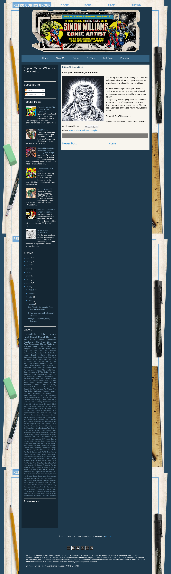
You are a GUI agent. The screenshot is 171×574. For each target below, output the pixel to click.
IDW (43, 439)
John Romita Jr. (42, 443)
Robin (46, 467)
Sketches (43, 474)
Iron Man (38, 351)
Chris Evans (31, 413)
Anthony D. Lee (40, 400)
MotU (48, 458)
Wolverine (36, 393)
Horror (72, 130)
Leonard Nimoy (29, 448)
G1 (36, 430)
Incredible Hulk (34, 334)
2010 (28, 287)
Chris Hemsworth (41, 413)
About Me (60, 58)
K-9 (35, 445)
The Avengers (38, 389)
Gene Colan (36, 432)
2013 (28, 276)
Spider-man (51, 340)
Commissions (35, 415)
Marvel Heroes (37, 340)
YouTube (90, 58)
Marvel (33, 337)
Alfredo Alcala (40, 397)
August (32, 290)
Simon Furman (50, 351)
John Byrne (33, 443)
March (31, 304)
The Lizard (52, 482)
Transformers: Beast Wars (46, 489)
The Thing (40, 342)
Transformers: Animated (38, 487)
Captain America (39, 363)
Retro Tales (42, 357)
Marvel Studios (29, 454)
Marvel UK (43, 337)
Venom (53, 391)
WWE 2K (31, 493)
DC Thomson (47, 417)
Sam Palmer (43, 469)
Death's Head (42, 130)
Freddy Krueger (29, 430)
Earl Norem (40, 426)
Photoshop (46, 465)
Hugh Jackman (36, 439)
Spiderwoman (28, 478)
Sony (48, 474)
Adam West (38, 359)
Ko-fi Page (108, 58)
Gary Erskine (41, 430)
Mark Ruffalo (42, 452)
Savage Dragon (34, 472)
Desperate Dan (35, 423)
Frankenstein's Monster (32, 370)
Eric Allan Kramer (33, 428)
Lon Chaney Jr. (42, 450)
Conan (26, 365)
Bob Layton (40, 406)
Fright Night (46, 370)
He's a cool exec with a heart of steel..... (46, 211)
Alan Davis (52, 395)
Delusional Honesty (41, 421)
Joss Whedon (28, 445)
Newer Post (69, 143)
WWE (25, 493)
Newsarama (44, 380)
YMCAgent (47, 393)
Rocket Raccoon (41, 385)
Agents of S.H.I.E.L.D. (40, 395)
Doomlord (27, 368)
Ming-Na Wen (51, 456)
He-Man (53, 372)
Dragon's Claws (29, 426)
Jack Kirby (46, 346)
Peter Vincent (28, 465)
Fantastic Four (29, 353)
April (31, 300)
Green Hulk (27, 437)
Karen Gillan (41, 445)
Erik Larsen (43, 428)
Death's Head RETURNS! (42, 231)
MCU (49, 450)
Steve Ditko (28, 389)
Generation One (46, 432)
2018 (28, 262)
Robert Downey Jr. (37, 467)
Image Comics (51, 439)
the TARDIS (43, 495)
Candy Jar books (45, 408)
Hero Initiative (45, 437)
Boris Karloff (52, 406)
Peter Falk (52, 463)
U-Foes (32, 491)
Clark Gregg (52, 413)
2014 (28, 272)
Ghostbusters (44, 434)
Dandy (30, 419)
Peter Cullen (37, 463)
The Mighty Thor (50, 389)
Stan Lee (36, 478)
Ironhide (37, 441)
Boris (46, 406)
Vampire (93, 130)
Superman (46, 480)
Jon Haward (52, 443)
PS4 (49, 461)
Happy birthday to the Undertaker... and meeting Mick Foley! (46, 150)
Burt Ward (35, 408)
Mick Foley (45, 378)
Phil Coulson (38, 465)
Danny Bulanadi (38, 419)
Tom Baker (28, 391)
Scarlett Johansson (46, 472)
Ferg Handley (51, 428)
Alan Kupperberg (29, 397)
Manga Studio (46, 344)
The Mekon (27, 485)
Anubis (49, 400)
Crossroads (45, 415)
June (31, 293)
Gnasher (53, 434)
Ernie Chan (41, 368)
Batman (35, 404)
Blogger (108, 536)
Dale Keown (35, 365)
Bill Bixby (52, 361)
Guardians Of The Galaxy (39, 372)
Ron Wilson (34, 469)
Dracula (53, 423)
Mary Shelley (41, 454)
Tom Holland (48, 485)
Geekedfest (27, 432)
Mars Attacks (51, 452)
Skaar (38, 474)
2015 (28, 269)
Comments (30, 94)
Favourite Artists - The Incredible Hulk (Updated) (46, 109)
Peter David (45, 463)
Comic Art (52, 363)
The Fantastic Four (41, 482)
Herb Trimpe (36, 437)
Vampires (53, 491)
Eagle (34, 368)
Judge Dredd (30, 355)
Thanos (31, 482)
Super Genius (37, 480)
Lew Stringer (52, 448)
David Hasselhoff (50, 419)
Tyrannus (27, 491)
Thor (49, 357)
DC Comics (38, 417)
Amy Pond (48, 397)
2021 (28, 258)
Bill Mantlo (47, 404)
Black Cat (28, 363)
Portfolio (124, 58)
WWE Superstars (39, 493)
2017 (28, 265)
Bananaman (47, 402)
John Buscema (38, 374)
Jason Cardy (39, 353)
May (31, 297)
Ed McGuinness (50, 426)
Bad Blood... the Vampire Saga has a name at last (40, 308)
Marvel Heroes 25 (44, 189)
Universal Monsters (41, 391)
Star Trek (44, 478)
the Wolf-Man (51, 495)
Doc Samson (45, 423)
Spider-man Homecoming (47, 476)
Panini (54, 461)
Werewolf (27, 393)
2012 (28, 279)
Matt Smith (35, 378)
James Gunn (45, 441)
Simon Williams (82, 130)
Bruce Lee (27, 408)
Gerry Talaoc (34, 434)
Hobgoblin (27, 374)
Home (45, 58)
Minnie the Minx (30, 458)
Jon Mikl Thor (50, 374)
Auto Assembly (36, 402)
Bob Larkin (32, 406)
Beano (41, 404)
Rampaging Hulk (30, 357)
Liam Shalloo (28, 450)
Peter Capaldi (50, 382)
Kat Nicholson (51, 445)
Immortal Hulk (28, 441)
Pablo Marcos (36, 382)
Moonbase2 (41, 458)
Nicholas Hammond (47, 355)
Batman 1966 (43, 361)
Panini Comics (38, 349)
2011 (28, 283)
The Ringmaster (37, 485)
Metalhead (43, 456)
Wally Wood (50, 493)
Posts (28, 90)
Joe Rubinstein (50, 353)
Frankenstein (51, 368)
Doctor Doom (51, 349)
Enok (25, 428)
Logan (35, 450)
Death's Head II (49, 365)
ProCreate (27, 385)
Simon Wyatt (31, 474)
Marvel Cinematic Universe (34, 376)
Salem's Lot (37, 387)
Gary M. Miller (51, 430)
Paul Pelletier (28, 463)
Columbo (27, 415)
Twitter (76, 58)
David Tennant (28, 421)
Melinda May (35, 456)
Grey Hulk (28, 351)
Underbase (39, 491)
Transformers (29, 342)
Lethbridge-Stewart (40, 448)
